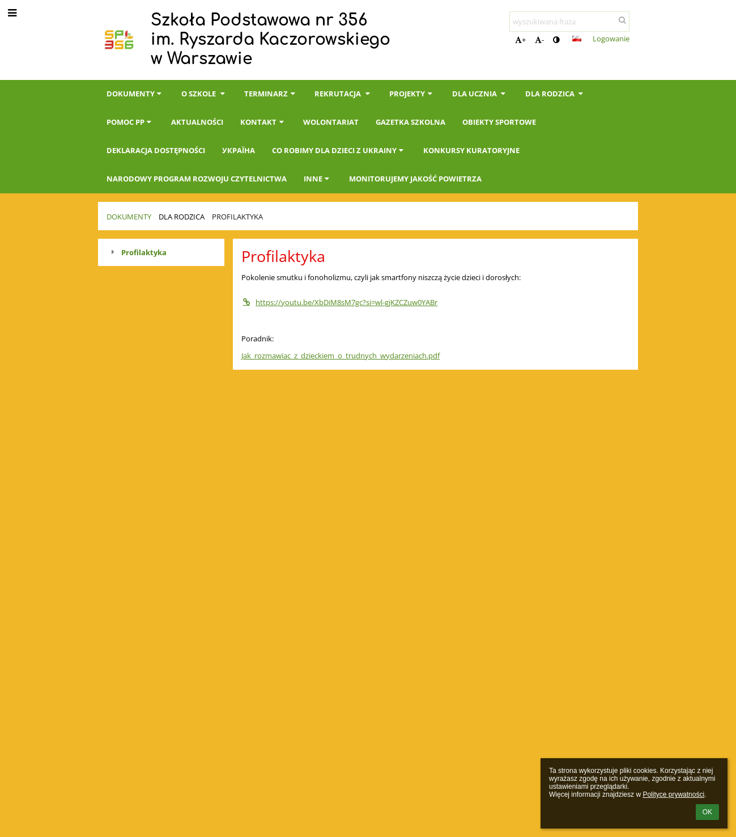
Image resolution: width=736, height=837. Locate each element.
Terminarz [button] (270, 93)
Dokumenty (129, 217)
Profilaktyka (237, 217)
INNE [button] (318, 179)
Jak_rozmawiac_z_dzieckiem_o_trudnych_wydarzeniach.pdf (340, 355)
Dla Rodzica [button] (555, 93)
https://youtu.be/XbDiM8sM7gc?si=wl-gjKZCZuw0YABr (339, 302)
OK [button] (707, 812)
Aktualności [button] (197, 122)
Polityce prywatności (673, 794)
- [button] (539, 40)
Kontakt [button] (263, 122)
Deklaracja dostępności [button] (156, 150)
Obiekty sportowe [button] (499, 122)
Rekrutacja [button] (343, 93)
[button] (576, 38)
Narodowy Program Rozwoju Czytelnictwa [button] (197, 179)
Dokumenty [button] (135, 93)
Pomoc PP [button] (130, 122)
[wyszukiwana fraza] (569, 21)
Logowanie (611, 38)
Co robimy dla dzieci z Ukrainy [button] (339, 150)
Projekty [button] (412, 93)
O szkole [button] (204, 93)
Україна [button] (238, 150)
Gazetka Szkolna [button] (410, 122)
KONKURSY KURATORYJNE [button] (471, 150)
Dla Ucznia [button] (480, 93)
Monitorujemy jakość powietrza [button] (415, 179)
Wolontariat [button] (331, 122)
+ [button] (520, 40)
